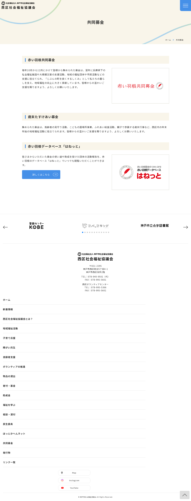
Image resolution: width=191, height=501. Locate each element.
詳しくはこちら (41, 174)
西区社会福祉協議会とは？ (18, 319)
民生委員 (8, 424)
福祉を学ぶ (9, 405)
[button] (5, 227)
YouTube (74, 487)
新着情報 (8, 309)
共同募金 (8, 443)
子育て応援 (9, 338)
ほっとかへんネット (14, 433)
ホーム (168, 40)
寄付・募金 (9, 385)
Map (74, 472)
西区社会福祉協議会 (18, 5)
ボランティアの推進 (14, 366)
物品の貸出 (9, 376)
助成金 (6, 395)
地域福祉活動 (10, 328)
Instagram (74, 480)
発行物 (6, 452)
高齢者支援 (9, 357)
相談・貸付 (9, 414)
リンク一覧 (9, 462)
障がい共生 (9, 347)
